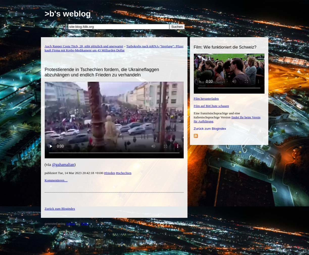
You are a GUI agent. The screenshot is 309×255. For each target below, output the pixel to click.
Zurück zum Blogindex (210, 129)
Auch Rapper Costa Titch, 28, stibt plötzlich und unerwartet (84, 46)
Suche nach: (54, 26)
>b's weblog (68, 13)
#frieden (109, 173)
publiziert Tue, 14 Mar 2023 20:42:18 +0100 (74, 173)
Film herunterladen (206, 98)
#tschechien (123, 173)
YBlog (70, 223)
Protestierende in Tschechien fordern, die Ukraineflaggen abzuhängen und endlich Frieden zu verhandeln (102, 72)
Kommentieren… (56, 180)
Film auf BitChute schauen (211, 106)
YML (84, 223)
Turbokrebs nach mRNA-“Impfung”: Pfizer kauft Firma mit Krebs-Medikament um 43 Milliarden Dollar (114, 48)
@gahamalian (63, 164)
